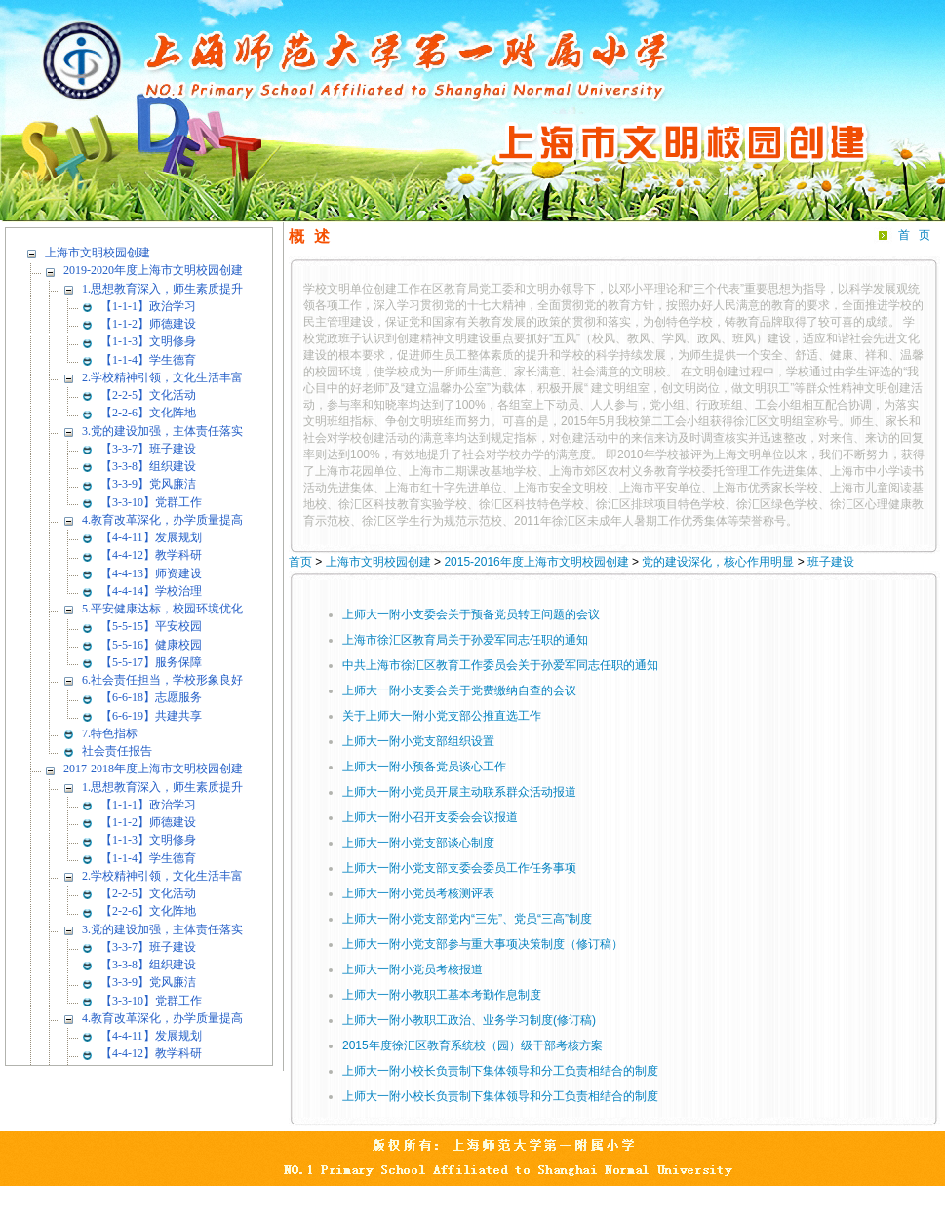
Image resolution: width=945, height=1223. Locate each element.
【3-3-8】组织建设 (148, 466)
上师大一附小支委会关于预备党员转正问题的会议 (471, 614)
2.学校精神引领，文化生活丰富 (162, 377)
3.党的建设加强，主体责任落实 (162, 431)
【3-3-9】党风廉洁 (148, 484)
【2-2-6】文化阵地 (148, 412)
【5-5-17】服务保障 (151, 662)
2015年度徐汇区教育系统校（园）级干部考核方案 (472, 1045)
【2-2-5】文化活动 (148, 395)
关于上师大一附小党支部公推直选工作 (441, 716)
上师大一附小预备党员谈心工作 (424, 766)
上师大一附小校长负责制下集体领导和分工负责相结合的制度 (500, 1071)
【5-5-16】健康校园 (151, 644)
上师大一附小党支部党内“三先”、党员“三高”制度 (467, 919)
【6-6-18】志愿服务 (151, 697)
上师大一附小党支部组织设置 (418, 741)
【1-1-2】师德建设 (148, 324)
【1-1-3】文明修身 (148, 341)
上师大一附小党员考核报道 (412, 969)
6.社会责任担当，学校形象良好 (162, 680)
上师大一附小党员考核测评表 (418, 893)
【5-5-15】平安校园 (151, 626)
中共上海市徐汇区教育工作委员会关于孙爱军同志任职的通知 (500, 665)
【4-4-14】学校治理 (151, 591)
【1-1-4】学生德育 (148, 360)
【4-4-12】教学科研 (151, 555)
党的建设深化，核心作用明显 (718, 562)
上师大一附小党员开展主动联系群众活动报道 (459, 792)
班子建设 (830, 562)
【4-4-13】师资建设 (151, 573)
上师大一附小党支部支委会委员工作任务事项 (459, 868)
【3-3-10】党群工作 (151, 502)
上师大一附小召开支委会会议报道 (430, 817)
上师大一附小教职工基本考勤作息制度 (441, 995)
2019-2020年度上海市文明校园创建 (153, 270)
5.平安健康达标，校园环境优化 (162, 608)
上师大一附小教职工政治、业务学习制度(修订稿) (469, 1020)
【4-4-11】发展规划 (151, 537)
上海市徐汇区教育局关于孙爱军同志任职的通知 (465, 640)
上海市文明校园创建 (97, 252)
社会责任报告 (117, 751)
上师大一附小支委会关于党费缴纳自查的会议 (459, 690)
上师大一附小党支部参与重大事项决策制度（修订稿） (482, 944)
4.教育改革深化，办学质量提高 (162, 520)
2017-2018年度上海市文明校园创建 (153, 768)
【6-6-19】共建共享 (151, 716)
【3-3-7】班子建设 (148, 448)
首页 (919, 235)
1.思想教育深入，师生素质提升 (162, 289)
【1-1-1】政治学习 (148, 306)
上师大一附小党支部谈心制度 (418, 842)
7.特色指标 (110, 733)
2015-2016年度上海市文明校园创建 (536, 562)
